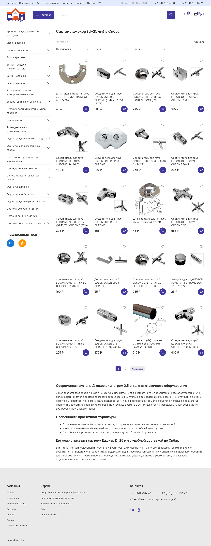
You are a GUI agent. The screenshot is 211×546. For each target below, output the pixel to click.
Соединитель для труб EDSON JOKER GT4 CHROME (108, 222)
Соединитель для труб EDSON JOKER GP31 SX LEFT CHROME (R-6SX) (147, 283)
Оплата (79, 3)
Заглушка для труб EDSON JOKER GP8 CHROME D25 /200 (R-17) (187, 283)
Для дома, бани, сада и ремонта (26, 223)
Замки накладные (17, 83)
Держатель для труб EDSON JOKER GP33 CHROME (106, 283)
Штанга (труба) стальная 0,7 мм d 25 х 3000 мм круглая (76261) (148, 343)
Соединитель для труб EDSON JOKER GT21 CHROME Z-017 (184, 161)
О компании (26, 3)
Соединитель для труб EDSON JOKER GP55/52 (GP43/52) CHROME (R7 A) (72, 222)
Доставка (67, 3)
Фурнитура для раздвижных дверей (23, 147)
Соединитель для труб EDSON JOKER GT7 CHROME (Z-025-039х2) (185, 343)
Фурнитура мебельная (20, 194)
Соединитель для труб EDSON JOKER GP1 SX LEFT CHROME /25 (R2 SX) (72, 283)
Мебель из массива (17, 525)
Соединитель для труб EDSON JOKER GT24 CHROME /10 (184, 222)
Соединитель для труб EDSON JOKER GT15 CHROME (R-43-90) (69, 161)
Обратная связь (49, 514)
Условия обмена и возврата (55, 503)
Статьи (91, 3)
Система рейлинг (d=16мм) (23, 215)
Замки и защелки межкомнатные (17, 66)
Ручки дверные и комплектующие (17, 129)
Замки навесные (17, 75)
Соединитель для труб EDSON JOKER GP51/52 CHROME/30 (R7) (70, 343)
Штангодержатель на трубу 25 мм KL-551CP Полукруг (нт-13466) (72, 97)
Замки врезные (16, 57)
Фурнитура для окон (19, 186)
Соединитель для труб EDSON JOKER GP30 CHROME (108, 161)
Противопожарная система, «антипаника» (23, 159)
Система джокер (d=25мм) (23, 208)
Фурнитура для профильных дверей (28, 138)
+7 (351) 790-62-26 (192, 3)
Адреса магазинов (47, 3)
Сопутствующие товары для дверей (23, 177)
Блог (43, 509)
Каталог (11, 3)
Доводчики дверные (19, 50)
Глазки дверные (16, 42)
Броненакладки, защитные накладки (23, 33)
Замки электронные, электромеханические (20, 92)
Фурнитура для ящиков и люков (26, 201)
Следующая (137, 369)
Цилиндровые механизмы (22, 168)
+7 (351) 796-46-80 (164, 3)
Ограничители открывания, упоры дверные (27, 110)
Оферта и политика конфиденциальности (63, 492)
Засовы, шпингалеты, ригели (24, 101)
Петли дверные (16, 120)
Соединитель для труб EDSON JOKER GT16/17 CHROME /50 (184, 97)
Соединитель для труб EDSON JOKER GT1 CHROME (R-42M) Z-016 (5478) (108, 98)
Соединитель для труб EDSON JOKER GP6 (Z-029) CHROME (149, 161)
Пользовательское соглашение (57, 497)
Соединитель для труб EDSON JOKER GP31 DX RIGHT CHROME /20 (147, 97)
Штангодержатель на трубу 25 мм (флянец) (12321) (149, 220)
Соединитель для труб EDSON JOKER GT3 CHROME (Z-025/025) (108, 343)
